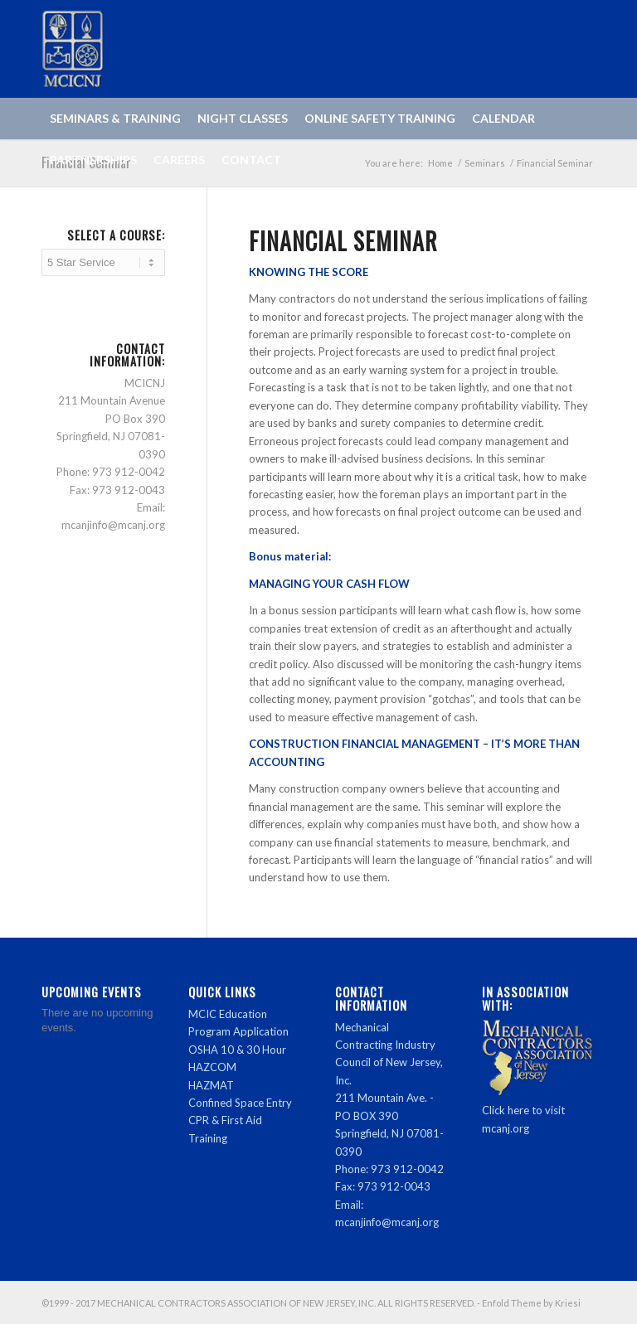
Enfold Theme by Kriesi (531, 1302)
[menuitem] (115, 118)
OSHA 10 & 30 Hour (237, 1049)
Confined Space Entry (240, 1102)
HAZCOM (212, 1067)
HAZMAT (211, 1085)
